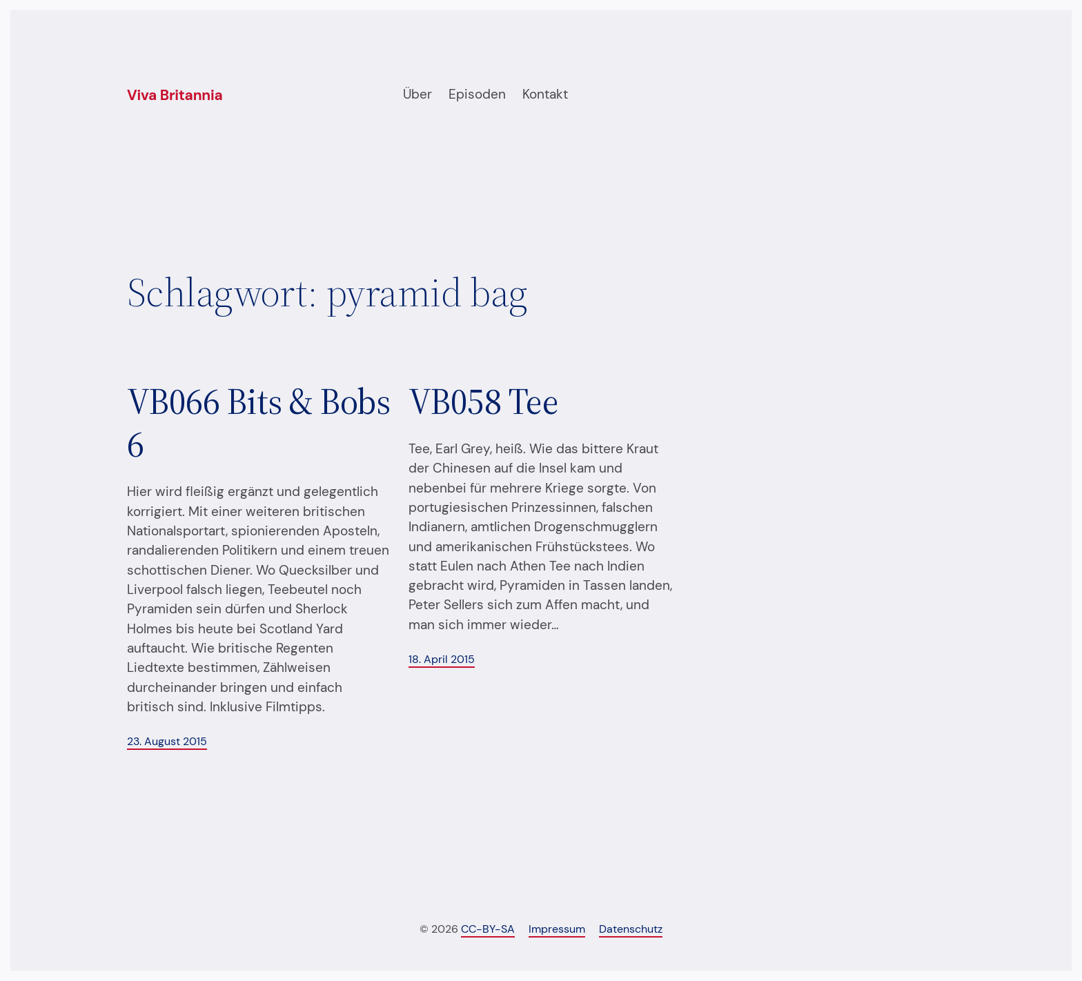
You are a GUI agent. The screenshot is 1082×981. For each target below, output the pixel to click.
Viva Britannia (175, 95)
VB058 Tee (483, 401)
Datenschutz (630, 929)
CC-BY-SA (488, 929)
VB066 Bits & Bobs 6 (258, 423)
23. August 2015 (167, 741)
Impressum (557, 929)
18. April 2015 (442, 659)
